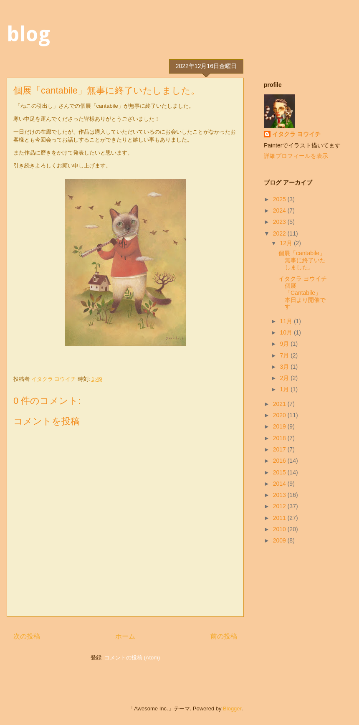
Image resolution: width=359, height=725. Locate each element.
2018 (280, 438)
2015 (280, 472)
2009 (280, 540)
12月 (286, 243)
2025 (280, 199)
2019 (280, 426)
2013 (280, 495)
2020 (280, 415)
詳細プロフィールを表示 (296, 155)
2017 (280, 449)
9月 (285, 343)
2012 (280, 506)
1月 (285, 389)
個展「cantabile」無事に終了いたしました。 (302, 260)
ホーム (125, 636)
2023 (280, 221)
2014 (280, 483)
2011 (280, 518)
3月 (285, 366)
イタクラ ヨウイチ (296, 134)
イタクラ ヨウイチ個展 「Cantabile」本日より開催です (302, 292)
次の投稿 (26, 636)
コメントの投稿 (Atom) (132, 657)
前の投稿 (223, 636)
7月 (285, 355)
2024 (280, 210)
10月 (286, 332)
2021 (280, 404)
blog (28, 34)
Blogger (232, 708)
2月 (285, 378)
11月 (286, 321)
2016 (280, 460)
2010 (280, 529)
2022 (280, 233)
